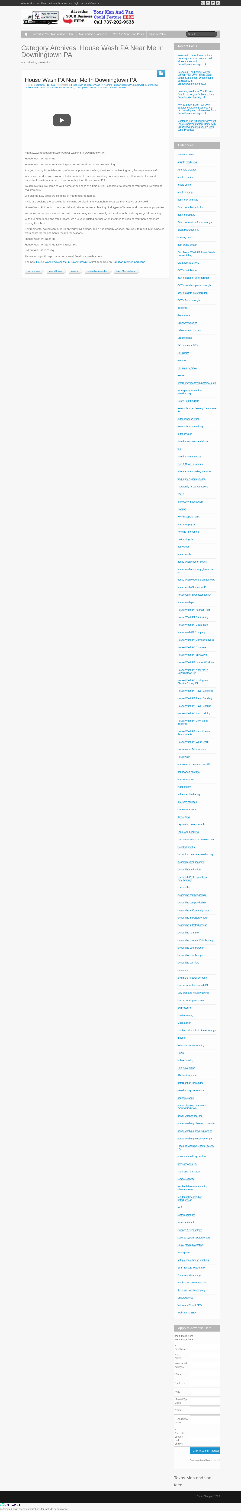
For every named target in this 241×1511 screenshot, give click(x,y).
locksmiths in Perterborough (193, 917)
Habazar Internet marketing (129, 261)
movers (74, 271)
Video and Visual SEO (190, 1305)
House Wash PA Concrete (192, 647)
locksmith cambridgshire (191, 862)
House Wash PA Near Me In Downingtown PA (81, 80)
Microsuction (184, 1022)
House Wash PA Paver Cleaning (195, 690)
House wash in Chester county (194, 594)
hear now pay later (188, 524)
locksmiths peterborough (191, 947)
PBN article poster (187, 1075)
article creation (186, 177)
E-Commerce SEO (188, 345)
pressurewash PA (187, 1164)
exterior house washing (190, 426)
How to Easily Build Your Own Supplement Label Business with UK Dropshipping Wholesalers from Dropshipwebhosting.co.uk (197, 109)
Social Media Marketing (190, 1245)
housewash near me (143, 85)
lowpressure (184, 1007)
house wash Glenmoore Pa (192, 587)
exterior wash (185, 433)
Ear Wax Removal (187, 368)
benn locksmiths (186, 214)
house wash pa (78, 85)
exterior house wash (189, 419)
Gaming (182, 509)
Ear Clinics (183, 353)
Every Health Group (188, 400)
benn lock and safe (188, 199)
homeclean (184, 546)
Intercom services (187, 802)
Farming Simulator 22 (189, 456)
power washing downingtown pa (195, 1131)
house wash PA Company (191, 632)
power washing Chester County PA (197, 1123)
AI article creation (187, 169)
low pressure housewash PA (193, 985)
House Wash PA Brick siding (193, 617)
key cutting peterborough (191, 824)
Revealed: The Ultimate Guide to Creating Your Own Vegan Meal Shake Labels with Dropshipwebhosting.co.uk (195, 60)
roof (180, 1207)
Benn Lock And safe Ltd (191, 207)
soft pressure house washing (193, 1260)
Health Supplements (189, 516)
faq (179, 449)
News (78, 87)
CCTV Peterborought (189, 300)
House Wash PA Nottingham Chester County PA (193, 682)
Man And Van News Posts (128, 33)
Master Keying (185, 1015)
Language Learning (188, 832)
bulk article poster (187, 244)
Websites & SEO (187, 1312)
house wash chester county (192, 561)
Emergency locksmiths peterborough (190, 392)
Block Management (188, 229)
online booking (185, 1060)
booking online (185, 237)
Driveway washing (187, 323)
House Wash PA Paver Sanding (195, 698)
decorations (184, 315)
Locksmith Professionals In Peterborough (192, 878)
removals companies (97, 271)
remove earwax (186, 1179)
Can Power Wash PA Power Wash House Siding (196, 254)
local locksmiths (186, 847)
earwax (181, 375)
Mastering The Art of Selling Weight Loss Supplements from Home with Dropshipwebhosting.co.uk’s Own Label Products (197, 125)
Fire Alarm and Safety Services (194, 471)
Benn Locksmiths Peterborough (195, 222)
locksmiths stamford (188, 962)
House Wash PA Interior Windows (196, 662)
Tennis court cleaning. (189, 1275)
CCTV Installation (187, 270)
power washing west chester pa (195, 1138)
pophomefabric (186, 1098)
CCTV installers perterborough (194, 285)
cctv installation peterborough (194, 277)
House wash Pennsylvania (192, 749)
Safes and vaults (187, 1222)
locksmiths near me (188, 932)
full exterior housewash (190, 501)
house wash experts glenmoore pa (196, 579)
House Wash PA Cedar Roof (193, 624)
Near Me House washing (62, 87)
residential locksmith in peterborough (190, 1198)
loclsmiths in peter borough (192, 977)
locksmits (183, 970)
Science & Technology (190, 1230)
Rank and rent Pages (189, 1171)
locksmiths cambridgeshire (192, 895)
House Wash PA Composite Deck (196, 639)
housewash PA (186, 779)
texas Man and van (125, 271)
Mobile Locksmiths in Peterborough (197, 1030)
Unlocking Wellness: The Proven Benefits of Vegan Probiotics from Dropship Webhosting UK (196, 94)
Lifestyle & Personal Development (196, 839)
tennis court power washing (192, 1282)
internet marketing (187, 809)
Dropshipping (185, 337)
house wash (184, 554)
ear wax (182, 360)
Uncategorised (185, 1297)
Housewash (184, 756)
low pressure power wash (191, 1000)
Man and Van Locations (93, 33)
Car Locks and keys (188, 262)
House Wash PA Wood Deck (193, 741)
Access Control (186, 154)
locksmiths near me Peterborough (196, 940)
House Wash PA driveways (192, 654)
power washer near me (190, 1116)
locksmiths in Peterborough (192, 925)
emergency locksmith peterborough (197, 383)
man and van (33, 271)
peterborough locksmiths (191, 1090)
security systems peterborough (194, 1237)
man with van (55, 271)
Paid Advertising (186, 1068)
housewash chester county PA (194, 764)
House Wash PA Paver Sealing (194, 705)
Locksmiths (184, 887)
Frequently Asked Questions (193, 486)
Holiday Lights (185, 539)
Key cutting (184, 817)
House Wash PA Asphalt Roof (194, 609)
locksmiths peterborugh (190, 955)
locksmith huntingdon (189, 869)
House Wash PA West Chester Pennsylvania (194, 733)
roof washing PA (186, 1215)
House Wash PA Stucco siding (194, 713)
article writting (185, 192)
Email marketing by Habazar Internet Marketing (208, 1460)
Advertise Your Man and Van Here (53, 33)
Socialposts (184, 1252)
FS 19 (181, 494)
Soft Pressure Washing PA (192, 1267)
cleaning (182, 307)
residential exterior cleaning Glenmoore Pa (192, 1188)
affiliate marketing (187, 162)
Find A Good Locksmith (190, 464)
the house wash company (191, 1290)
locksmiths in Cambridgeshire (194, 910)
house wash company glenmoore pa (196, 571)
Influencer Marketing (189, 794)
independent (184, 786)
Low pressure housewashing (193, 992)
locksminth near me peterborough (196, 854)
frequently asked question (192, 479)
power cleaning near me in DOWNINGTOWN (104, 87)
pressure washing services (192, 1156)
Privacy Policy (157, 33)
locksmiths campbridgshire (192, 902)
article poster (185, 184)
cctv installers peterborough (193, 292)
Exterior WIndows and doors (193, 441)
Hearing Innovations (189, 531)
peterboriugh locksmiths (191, 1082)
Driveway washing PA (189, 330)
